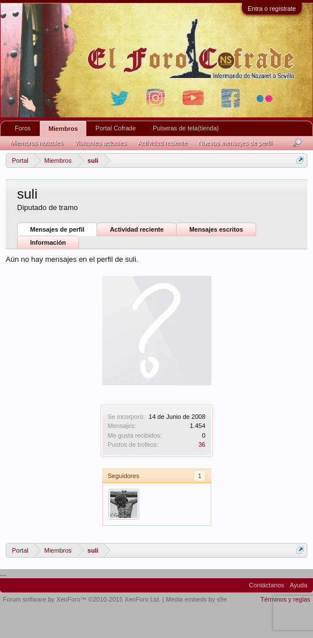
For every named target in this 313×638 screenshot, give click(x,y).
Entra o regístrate (272, 8)
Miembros (63, 128)
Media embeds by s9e (196, 599)
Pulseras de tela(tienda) (186, 128)
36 (201, 444)
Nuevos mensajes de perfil (235, 142)
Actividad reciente (137, 229)
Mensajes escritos (216, 229)
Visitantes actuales (100, 142)
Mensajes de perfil (57, 229)
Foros (23, 128)
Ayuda (298, 585)
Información (48, 242)
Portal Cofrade (115, 128)
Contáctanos (266, 585)
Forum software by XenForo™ (82, 599)
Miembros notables (36, 142)
